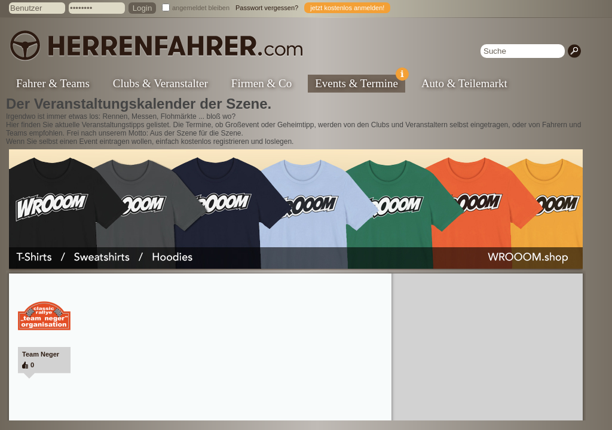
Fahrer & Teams (53, 83)
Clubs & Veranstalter (160, 83)
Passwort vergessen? (266, 7)
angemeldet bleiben (201, 7)
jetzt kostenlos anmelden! (347, 7)
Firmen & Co (261, 83)
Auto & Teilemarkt (464, 83)
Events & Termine (360, 82)
